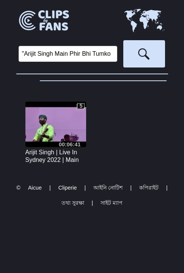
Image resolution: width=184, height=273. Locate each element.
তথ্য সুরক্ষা (72, 203)
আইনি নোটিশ (108, 188)
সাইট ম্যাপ (112, 203)
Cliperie (67, 188)
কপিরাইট (149, 188)
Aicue (35, 188)
